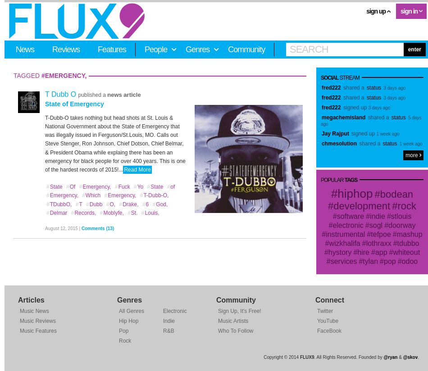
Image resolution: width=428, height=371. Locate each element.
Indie (169, 321)
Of (70, 187)
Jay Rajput (335, 134)
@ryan (391, 357)
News (25, 49)
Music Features (38, 331)
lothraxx (379, 243)
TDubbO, (59, 204)
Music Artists (233, 321)
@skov (410, 357)
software (350, 216)
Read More (137, 170)
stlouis (401, 216)
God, (160, 204)
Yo (138, 187)
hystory (340, 252)
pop (390, 261)
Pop (123, 331)
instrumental (345, 234)
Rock (125, 341)
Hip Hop (128, 321)
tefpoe (381, 234)
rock (406, 206)
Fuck (122, 187)
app (381, 252)
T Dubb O (61, 94)
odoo (410, 261)
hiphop (355, 193)
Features (112, 49)
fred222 (331, 88)
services (344, 261)
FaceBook (329, 331)
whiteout (406, 252)
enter (414, 49)
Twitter (325, 311)
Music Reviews (38, 321)
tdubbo (408, 243)
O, (110, 204)
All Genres (131, 311)
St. (132, 213)
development (361, 206)
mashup (410, 234)
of (171, 187)
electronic (347, 225)
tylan (370, 261)
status (374, 88)
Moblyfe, (112, 213)
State (54, 187)
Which (91, 195)
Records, (83, 213)
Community (246, 49)
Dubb (94, 204)
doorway (401, 225)
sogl (375, 225)
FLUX (77, 21)
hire (363, 252)
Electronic (175, 311)
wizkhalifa (344, 243)
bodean (396, 194)
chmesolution (339, 143)
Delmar (56, 213)
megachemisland (343, 117)
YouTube (327, 321)
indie (377, 216)
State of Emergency (74, 104)
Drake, (129, 204)
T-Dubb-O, (154, 195)
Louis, (150, 213)
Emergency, (95, 187)
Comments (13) (98, 228)
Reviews (66, 49)
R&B (168, 331)
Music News (34, 311)
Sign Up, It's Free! (239, 311)
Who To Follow (235, 331)
